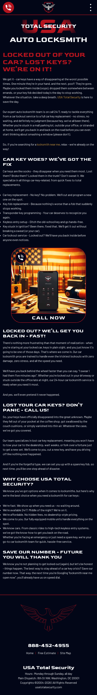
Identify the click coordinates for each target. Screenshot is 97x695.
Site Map (65, 653)
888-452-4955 (48, 645)
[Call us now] (20, 7)
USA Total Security (69, 97)
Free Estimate (47, 653)
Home (30, 653)
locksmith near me (48, 144)
